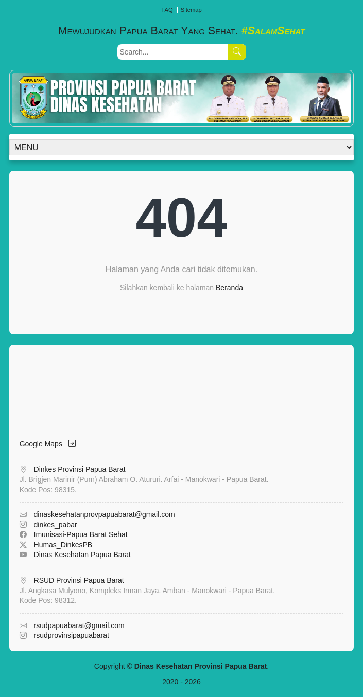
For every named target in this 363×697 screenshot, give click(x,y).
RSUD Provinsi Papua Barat (79, 580)
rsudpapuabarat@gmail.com (79, 625)
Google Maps (48, 444)
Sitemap (191, 10)
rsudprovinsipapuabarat (71, 635)
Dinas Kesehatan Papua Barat (82, 554)
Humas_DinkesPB (63, 545)
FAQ (166, 10)
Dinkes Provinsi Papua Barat (80, 469)
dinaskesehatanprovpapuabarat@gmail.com (104, 514)
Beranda (229, 287)
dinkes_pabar (55, 525)
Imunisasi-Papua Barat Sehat (81, 534)
